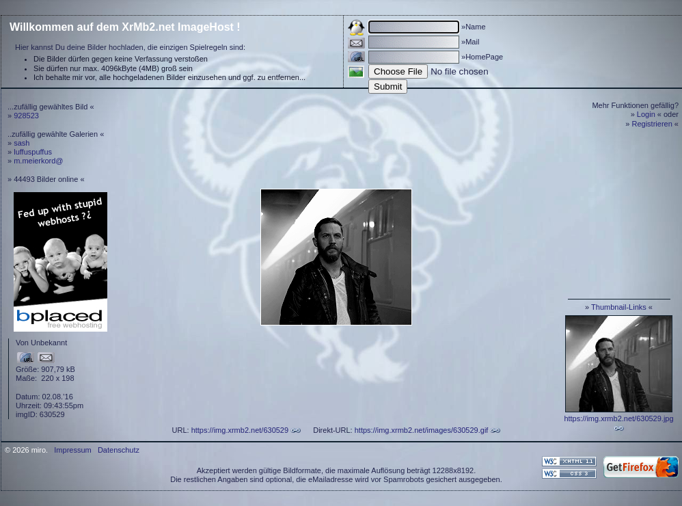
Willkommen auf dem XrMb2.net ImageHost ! (125, 27)
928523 (26, 115)
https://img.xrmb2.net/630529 (239, 430)
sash (21, 143)
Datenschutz (118, 450)
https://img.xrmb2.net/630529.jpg (618, 418)
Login (646, 114)
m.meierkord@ (38, 161)
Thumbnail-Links (618, 307)
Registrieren (652, 124)
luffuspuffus (33, 152)
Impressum (72, 450)
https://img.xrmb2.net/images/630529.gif (422, 430)
